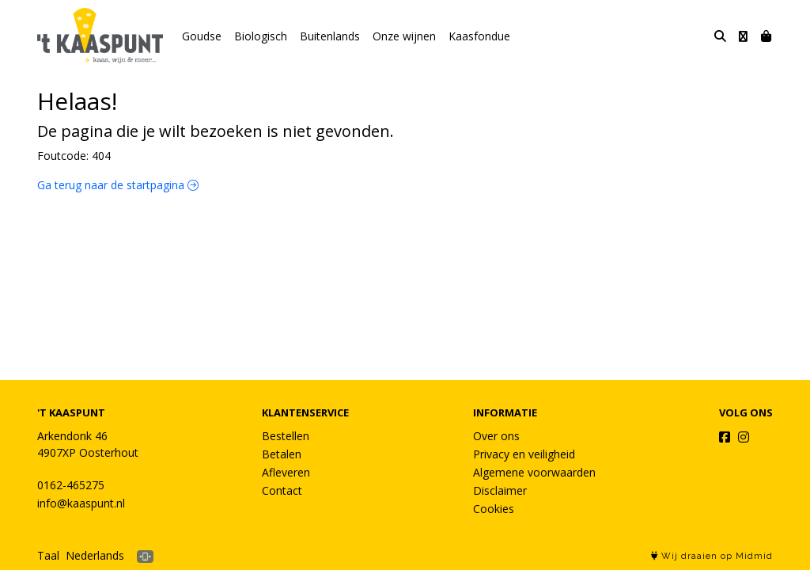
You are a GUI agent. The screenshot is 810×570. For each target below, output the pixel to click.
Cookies (493, 508)
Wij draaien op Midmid (712, 556)
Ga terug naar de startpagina (118, 184)
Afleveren (286, 472)
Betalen (281, 454)
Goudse (201, 36)
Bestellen (285, 435)
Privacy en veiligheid (524, 454)
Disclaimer (500, 490)
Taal (48, 555)
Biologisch (260, 36)
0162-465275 (70, 484)
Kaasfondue (479, 36)
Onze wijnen (404, 36)
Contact (282, 490)
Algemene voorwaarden (534, 472)
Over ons (496, 435)
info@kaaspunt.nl (81, 503)
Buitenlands (330, 36)
